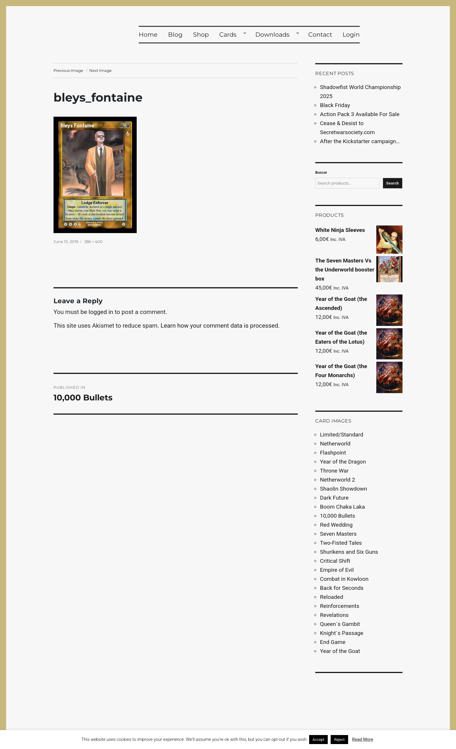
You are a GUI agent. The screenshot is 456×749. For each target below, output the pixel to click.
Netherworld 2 (337, 479)
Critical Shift (335, 561)
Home (148, 34)
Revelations (334, 615)
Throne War (334, 470)
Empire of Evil (337, 570)
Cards (227, 34)
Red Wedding (336, 524)
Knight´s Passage (341, 633)
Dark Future (334, 497)
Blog (175, 34)
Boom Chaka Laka (342, 506)
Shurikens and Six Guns (349, 552)
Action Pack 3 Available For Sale (359, 114)
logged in (101, 311)
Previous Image (68, 70)
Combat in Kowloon (344, 579)
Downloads (272, 34)
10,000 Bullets (337, 515)
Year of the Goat (340, 651)
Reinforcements (339, 606)
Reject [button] (339, 739)
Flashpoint (333, 452)
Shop (201, 34)
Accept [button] (319, 739)
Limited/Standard (341, 434)
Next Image (100, 70)
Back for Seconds (342, 588)
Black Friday (335, 105)
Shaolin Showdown (343, 488)
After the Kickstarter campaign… (360, 141)
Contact (320, 34)
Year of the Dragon (343, 461)
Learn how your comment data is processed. (220, 325)
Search (392, 183)
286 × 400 (93, 241)
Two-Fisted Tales (341, 542)
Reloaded (331, 597)
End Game (332, 642)
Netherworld (335, 443)
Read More (362, 739)
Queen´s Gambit (340, 624)
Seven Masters (338, 533)
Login (351, 34)
